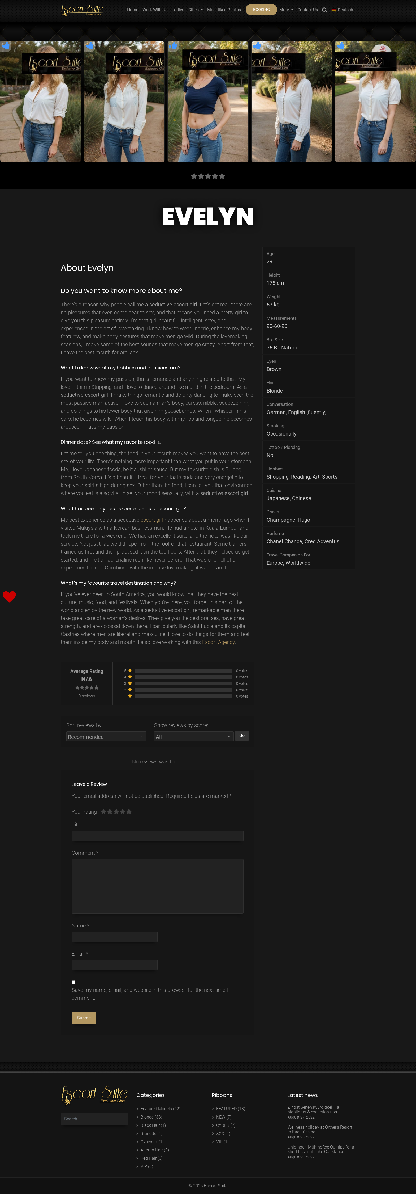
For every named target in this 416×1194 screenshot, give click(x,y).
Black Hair (150, 1125)
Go (242, 735)
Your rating (84, 812)
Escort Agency (218, 642)
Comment (85, 853)
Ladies (178, 9)
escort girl (152, 520)
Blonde (147, 1117)
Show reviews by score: (181, 725)
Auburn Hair (152, 1150)
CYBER (222, 1125)
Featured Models (156, 1108)
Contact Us (307, 9)
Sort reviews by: (84, 725)
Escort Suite (216, 1185)
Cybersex (149, 1141)
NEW (220, 1117)
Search (324, 11)
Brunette (148, 1133)
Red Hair (149, 1158)
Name (80, 925)
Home (132, 9)
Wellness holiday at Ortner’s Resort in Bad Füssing (320, 1129)
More (284, 9)
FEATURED (226, 1108)
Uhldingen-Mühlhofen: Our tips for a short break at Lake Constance (321, 1149)
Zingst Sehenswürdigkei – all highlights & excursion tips (314, 1109)
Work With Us (154, 9)
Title (76, 824)
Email (80, 954)
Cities (194, 9)
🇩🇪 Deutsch (342, 9)
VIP (144, 1166)
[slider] (116, 811)
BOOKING (261, 9)
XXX (220, 1133)
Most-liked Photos (224, 9)
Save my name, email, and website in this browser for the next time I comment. (150, 994)
